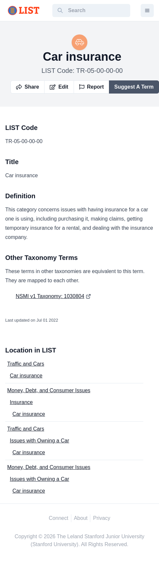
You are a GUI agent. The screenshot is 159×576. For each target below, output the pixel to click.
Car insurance (26, 375)
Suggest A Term (133, 87)
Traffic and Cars (25, 364)
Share (27, 87)
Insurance (21, 402)
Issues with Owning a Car (39, 440)
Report (91, 87)
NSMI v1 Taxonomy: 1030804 (50, 296)
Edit (59, 87)
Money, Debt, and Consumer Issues (48, 390)
